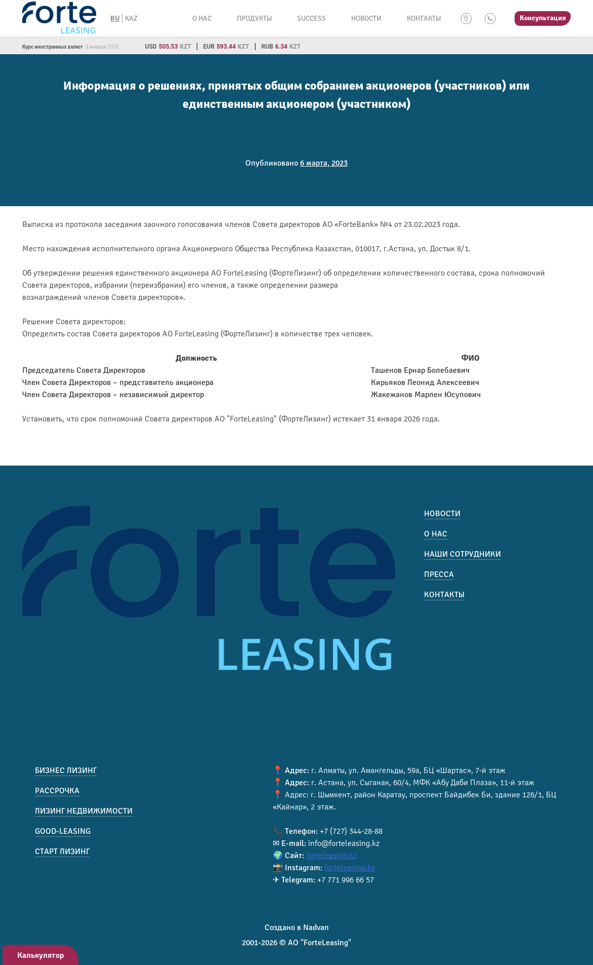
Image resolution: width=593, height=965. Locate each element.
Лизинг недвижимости (84, 811)
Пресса (439, 574)
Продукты (254, 18)
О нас (201, 18)
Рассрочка (57, 791)
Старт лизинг (62, 851)
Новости (366, 18)
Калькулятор (40, 955)
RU (115, 18)
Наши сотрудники (462, 554)
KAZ (131, 18)
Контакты (424, 18)
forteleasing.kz (331, 856)
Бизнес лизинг (66, 770)
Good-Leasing (63, 831)
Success (311, 18)
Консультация (543, 18)
